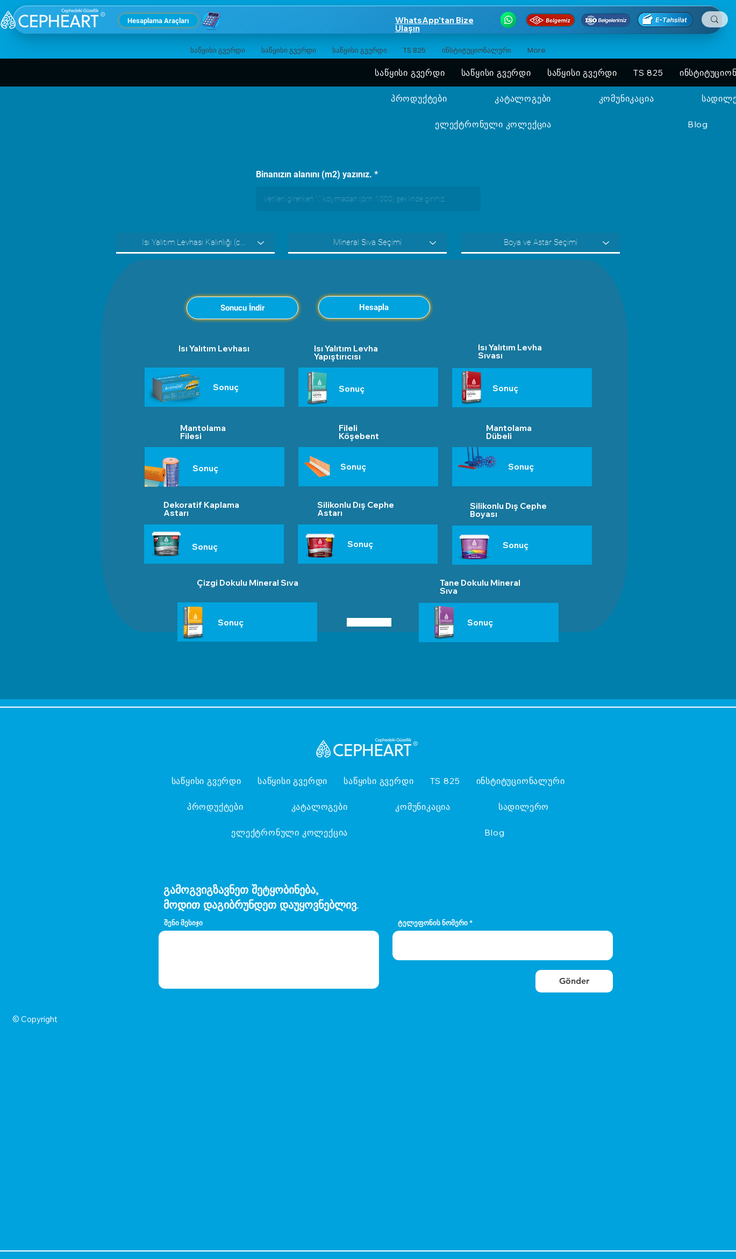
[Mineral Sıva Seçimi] (367, 243)
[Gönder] (574, 981)
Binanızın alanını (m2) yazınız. (314, 174)
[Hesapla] (374, 307)
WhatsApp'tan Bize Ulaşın (434, 24)
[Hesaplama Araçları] (158, 20)
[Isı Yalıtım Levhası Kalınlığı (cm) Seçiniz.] (195, 243)
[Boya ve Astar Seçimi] (540, 243)
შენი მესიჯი (183, 922)
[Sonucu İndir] (242, 308)
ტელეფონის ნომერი (433, 922)
